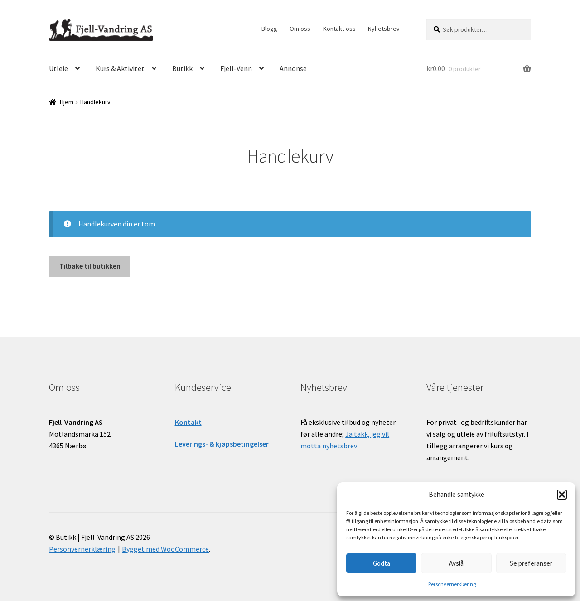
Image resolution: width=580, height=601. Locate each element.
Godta (381, 563)
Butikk (182, 68)
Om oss (300, 28)
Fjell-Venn (236, 68)
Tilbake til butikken (90, 265)
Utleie (58, 68)
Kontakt (188, 422)
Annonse (293, 68)
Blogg (269, 28)
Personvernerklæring (452, 584)
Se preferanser (531, 563)
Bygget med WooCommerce (165, 548)
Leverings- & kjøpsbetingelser (222, 443)
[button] (561, 494)
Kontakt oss (339, 28)
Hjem (66, 102)
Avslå (456, 563)
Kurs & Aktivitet (120, 68)
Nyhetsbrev (384, 28)
